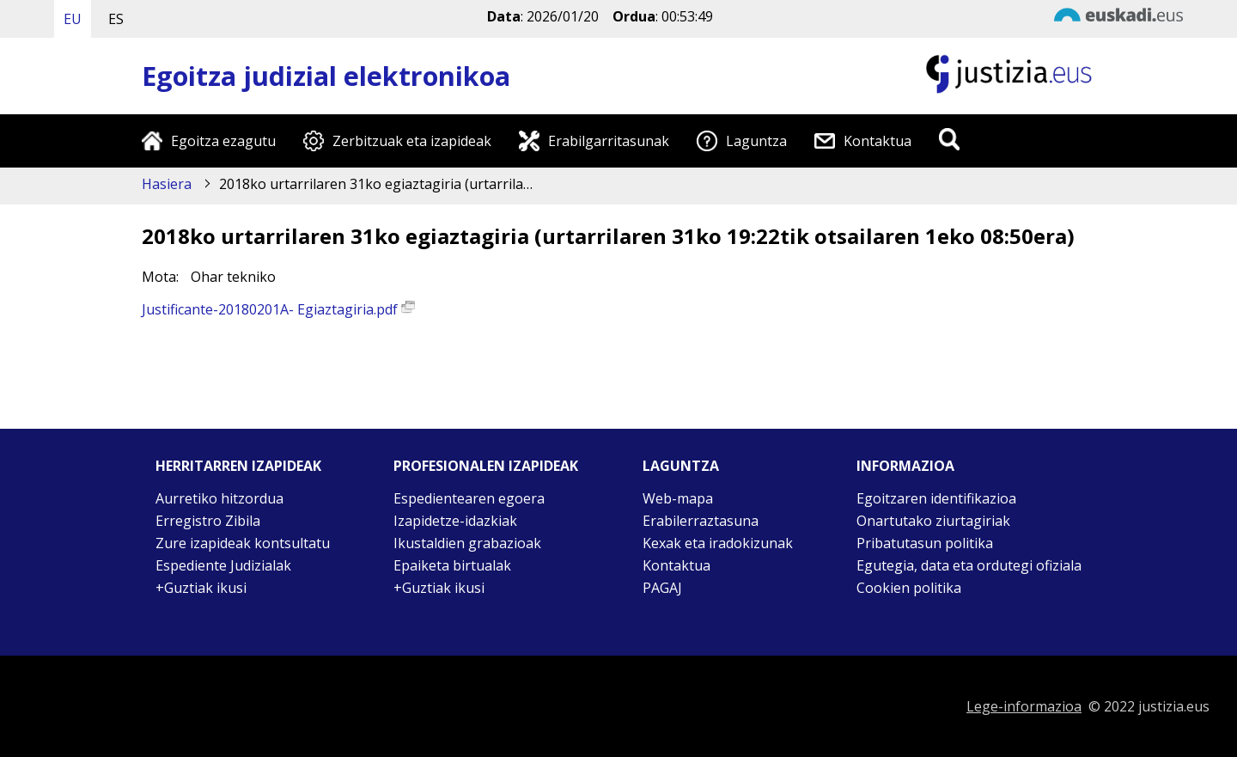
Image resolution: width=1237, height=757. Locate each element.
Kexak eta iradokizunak (718, 543)
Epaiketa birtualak (452, 565)
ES (116, 18)
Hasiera (167, 183)
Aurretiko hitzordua (219, 498)
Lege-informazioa (1024, 706)
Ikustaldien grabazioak (467, 543)
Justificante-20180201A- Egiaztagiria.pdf (278, 309)
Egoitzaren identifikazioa (936, 498)
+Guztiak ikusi (201, 587)
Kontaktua (877, 140)
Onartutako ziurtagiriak (933, 520)
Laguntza (756, 140)
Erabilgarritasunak (608, 140)
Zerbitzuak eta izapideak (411, 140)
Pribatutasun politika (924, 543)
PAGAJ (662, 587)
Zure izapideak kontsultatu (242, 543)
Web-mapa (678, 498)
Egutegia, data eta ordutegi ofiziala (969, 565)
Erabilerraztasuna (701, 520)
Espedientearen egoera (469, 498)
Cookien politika (908, 587)
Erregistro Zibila (207, 520)
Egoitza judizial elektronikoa (326, 76)
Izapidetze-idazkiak (455, 520)
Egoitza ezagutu (223, 140)
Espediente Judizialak (223, 565)
